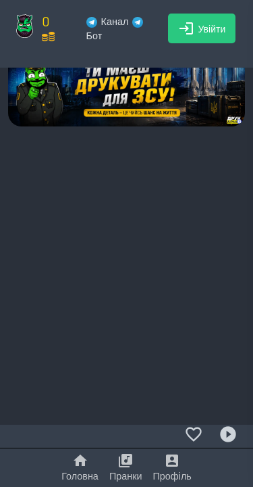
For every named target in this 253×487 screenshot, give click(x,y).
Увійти (202, 28)
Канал (107, 21)
